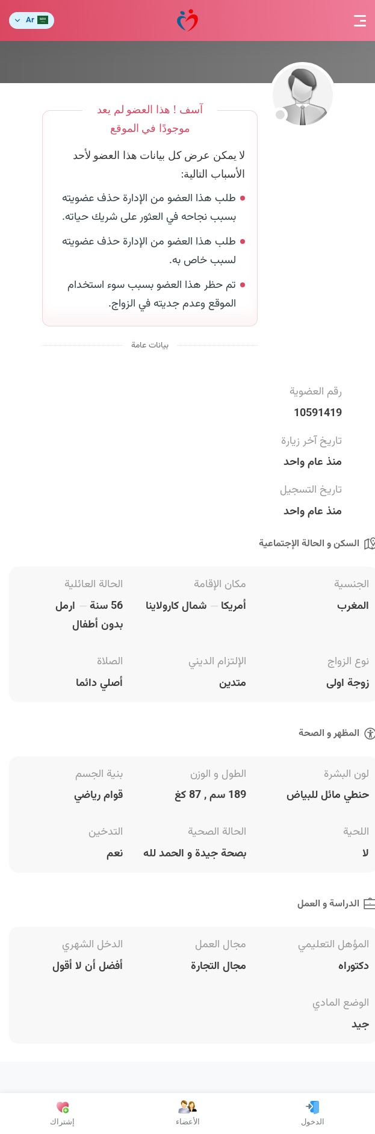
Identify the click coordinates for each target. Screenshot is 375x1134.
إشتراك (62, 1113)
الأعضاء (188, 1113)
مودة (187, 21)
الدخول (312, 1113)
